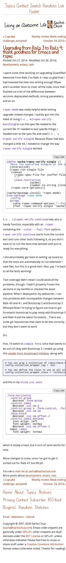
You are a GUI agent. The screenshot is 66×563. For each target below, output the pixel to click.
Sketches (41, 507)
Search (35, 6)
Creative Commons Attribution (45, 544)
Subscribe (37, 500)
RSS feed (54, 500)
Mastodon (18, 517)
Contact (22, 6)
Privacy (8, 500)
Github (30, 517)
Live (61, 6)
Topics (10, 6)
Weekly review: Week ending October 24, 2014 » (49, 38)
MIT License (33, 536)
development (11, 64)
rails (31, 64)
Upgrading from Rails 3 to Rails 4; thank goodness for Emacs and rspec (33, 52)
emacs (23, 64)
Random (49, 6)
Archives (45, 492)
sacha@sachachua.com (17, 527)
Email (6, 517)
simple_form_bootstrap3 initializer (28, 353)
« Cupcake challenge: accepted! (15, 38)
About (19, 492)
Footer (34, 11)
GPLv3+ (27, 532)
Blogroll (9, 507)
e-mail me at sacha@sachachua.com (34, 471)
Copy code (59, 157)
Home (7, 492)
